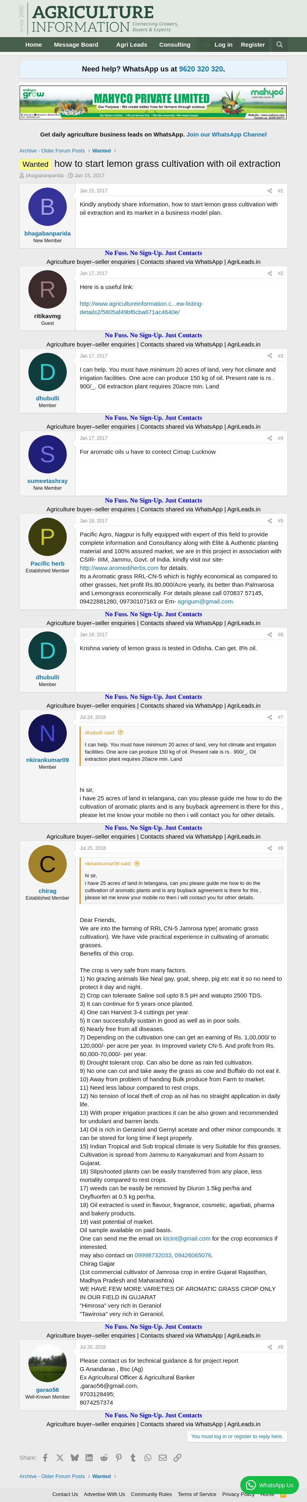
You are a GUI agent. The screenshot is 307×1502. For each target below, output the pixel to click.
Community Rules (151, 1494)
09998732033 (153, 1255)
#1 (280, 191)
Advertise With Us (104, 1494)
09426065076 (193, 1255)
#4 (280, 438)
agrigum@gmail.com (205, 601)
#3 (280, 356)
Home (33, 44)
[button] (104, 44)
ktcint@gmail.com (187, 1238)
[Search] (279, 44)
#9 (280, 1347)
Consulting (174, 44)
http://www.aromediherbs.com (119, 567)
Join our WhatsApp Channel (227, 134)
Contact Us (65, 1494)
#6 (280, 634)
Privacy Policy (238, 1494)
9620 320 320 (201, 69)
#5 (280, 521)
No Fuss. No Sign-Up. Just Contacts (153, 252)
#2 (280, 273)
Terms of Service (197, 1494)
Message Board (76, 44)
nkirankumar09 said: (108, 864)
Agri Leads (132, 44)
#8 (280, 848)
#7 (280, 717)
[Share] (270, 191)
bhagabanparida (45, 175)
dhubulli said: (100, 733)
